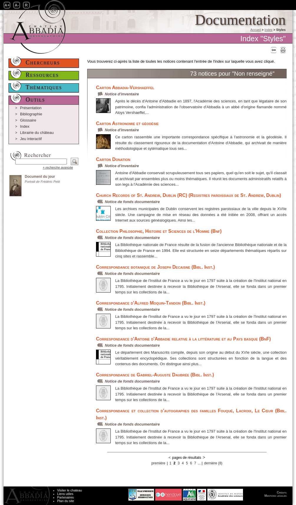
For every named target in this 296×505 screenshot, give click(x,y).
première (158, 463)
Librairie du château (37, 132)
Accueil (255, 29)
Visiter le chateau (69, 490)
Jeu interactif (31, 139)
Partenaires (65, 497)
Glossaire (28, 120)
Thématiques (44, 87)
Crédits (282, 492)
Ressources (42, 75)
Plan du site (65, 501)
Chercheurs (43, 62)
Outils (35, 99)
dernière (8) (213, 463)
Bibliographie (31, 114)
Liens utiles (65, 494)
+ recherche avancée (58, 167)
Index (268, 29)
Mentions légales (275, 495)
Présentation (31, 108)
